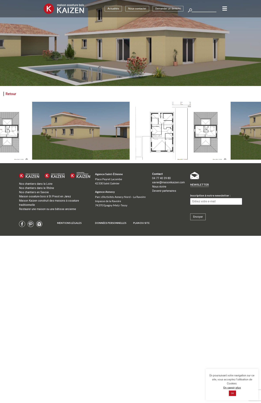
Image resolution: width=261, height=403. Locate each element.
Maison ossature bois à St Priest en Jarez (45, 196)
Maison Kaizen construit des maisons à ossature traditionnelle (49, 203)
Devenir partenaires (164, 190)
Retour (11, 94)
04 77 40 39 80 (161, 178)
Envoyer (198, 216)
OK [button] (232, 393)
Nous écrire (159, 186)
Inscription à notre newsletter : (210, 195)
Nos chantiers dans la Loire (36, 183)
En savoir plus (232, 387)
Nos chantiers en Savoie (34, 192)
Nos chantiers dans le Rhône (36, 188)
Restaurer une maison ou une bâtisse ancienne (47, 209)
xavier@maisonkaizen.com (168, 182)
